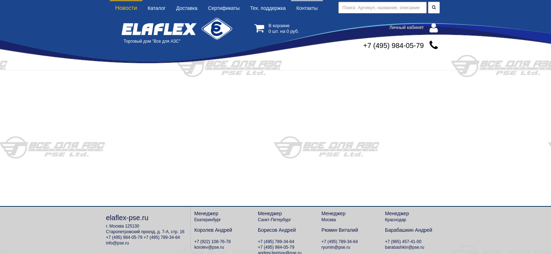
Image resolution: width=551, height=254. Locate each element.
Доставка (186, 8)
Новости (126, 8)
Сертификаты (223, 8)
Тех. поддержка (268, 8)
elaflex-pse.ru (127, 218)
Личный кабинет (413, 28)
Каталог (157, 8)
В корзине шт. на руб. (276, 28)
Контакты (307, 8)
